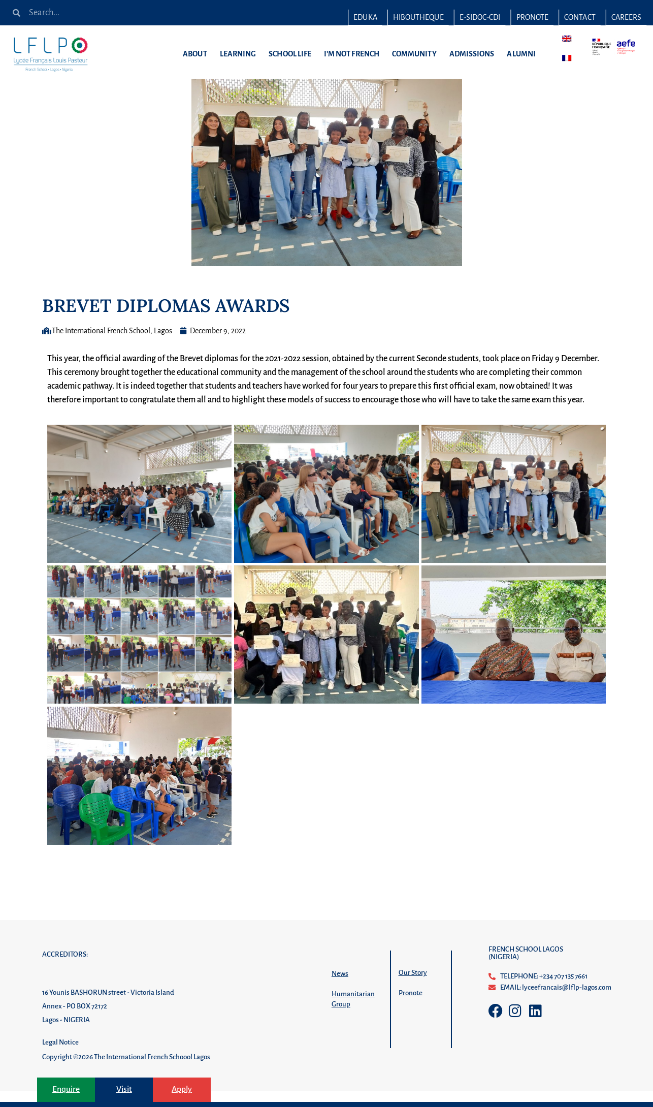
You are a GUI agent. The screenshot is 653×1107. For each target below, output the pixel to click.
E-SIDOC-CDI (480, 17)
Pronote (410, 1009)
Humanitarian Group (353, 1015)
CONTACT (579, 17)
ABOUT (197, 54)
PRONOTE (532, 17)
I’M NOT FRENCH (354, 54)
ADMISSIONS (474, 54)
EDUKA (365, 17)
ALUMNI (523, 54)
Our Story (413, 988)
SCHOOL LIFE (292, 54)
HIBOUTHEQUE (418, 17)
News (340, 989)
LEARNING (241, 54)
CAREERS (626, 17)
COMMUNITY (417, 54)
